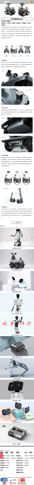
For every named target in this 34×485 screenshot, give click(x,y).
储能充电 (2, 460)
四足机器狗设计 (17, 378)
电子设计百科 (19, 467)
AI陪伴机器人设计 (17, 291)
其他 (1, 470)
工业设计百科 (19, 458)
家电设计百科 (19, 465)
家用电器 (2, 465)
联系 (30, 452)
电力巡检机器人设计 (17, 270)
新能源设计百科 (20, 472)
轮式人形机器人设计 (17, 313)
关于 (25, 452)
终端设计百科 (19, 470)
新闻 (17, 452)
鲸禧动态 (18, 455)
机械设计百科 (19, 460)
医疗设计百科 (19, 462)
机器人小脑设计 (17, 444)
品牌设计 (2, 467)
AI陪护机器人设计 (17, 422)
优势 (11, 452)
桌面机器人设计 (17, 400)
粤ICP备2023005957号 (27, 477)
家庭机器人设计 (17, 248)
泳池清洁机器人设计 (17, 357)
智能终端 (2, 462)
